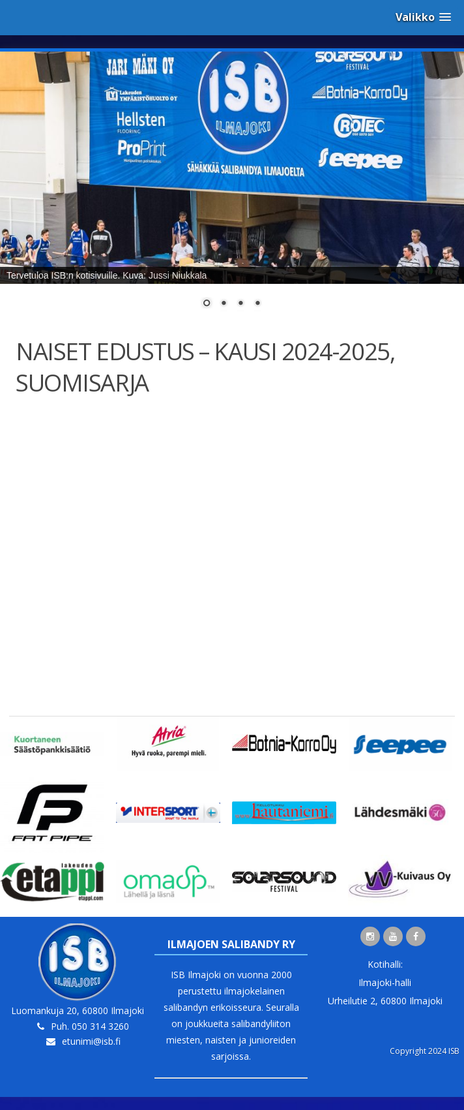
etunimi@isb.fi (91, 1041)
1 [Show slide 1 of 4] (206, 304)
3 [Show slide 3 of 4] (240, 304)
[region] (232, 188)
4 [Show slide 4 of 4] (257, 304)
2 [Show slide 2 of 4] (223, 304)
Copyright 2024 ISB (424, 1050)
